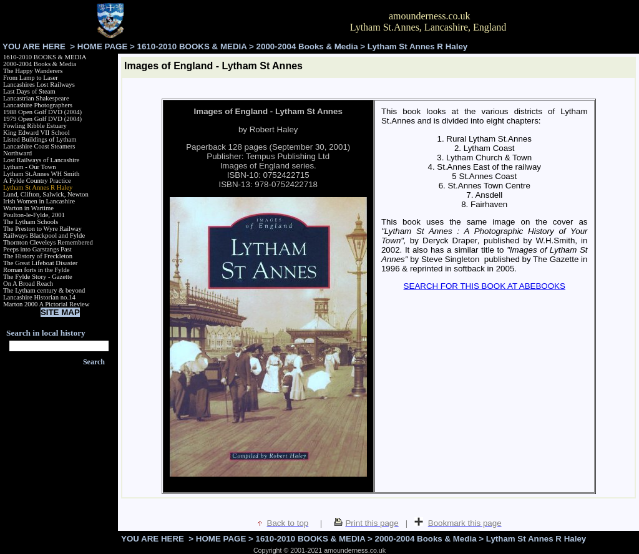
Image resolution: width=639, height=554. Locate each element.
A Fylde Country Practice (37, 180)
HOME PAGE (102, 46)
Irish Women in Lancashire (39, 201)
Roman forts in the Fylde (36, 269)
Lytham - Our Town (29, 166)
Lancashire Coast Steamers (39, 146)
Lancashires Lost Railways (39, 84)
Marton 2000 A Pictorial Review (46, 304)
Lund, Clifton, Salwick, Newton (46, 194)
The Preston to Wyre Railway (42, 228)
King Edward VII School (36, 132)
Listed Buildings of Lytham (40, 139)
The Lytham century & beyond (44, 290)
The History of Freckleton (37, 256)
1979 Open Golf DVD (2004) (42, 118)
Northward (17, 153)
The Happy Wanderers (32, 70)
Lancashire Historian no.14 (39, 297)
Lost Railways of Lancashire (41, 160)
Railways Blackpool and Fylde (44, 235)
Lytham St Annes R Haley (37, 187)
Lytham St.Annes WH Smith (41, 173)
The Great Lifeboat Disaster (40, 263)
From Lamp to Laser (30, 77)
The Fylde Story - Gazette (37, 276)
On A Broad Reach (28, 283)
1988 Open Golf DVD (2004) (42, 112)
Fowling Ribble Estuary (35, 125)
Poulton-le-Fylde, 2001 (34, 214)
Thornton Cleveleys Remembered (48, 242)
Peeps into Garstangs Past (37, 249)
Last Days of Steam (29, 91)
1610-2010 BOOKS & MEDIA (192, 46)
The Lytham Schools (30, 221)
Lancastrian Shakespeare (36, 98)
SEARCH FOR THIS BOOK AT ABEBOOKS (484, 286)
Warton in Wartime (28, 208)
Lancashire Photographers (37, 105)
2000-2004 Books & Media (307, 46)
